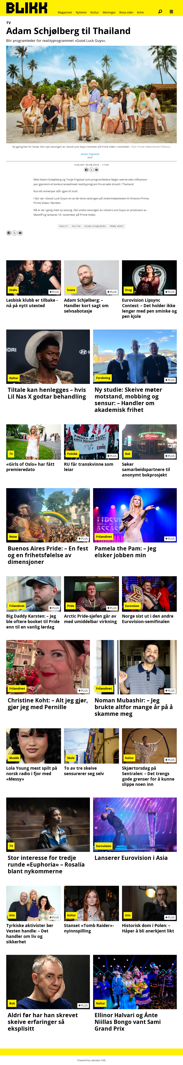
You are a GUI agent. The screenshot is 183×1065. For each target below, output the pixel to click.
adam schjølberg (95, 226)
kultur (76, 226)
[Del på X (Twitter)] (91, 169)
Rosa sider (126, 12)
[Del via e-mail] (96, 169)
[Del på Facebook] (86, 169)
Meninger (109, 12)
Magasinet (65, 12)
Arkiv (140, 12)
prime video (117, 226)
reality (63, 226)
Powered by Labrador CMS (91, 1060)
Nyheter (81, 12)
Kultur (94, 12)
